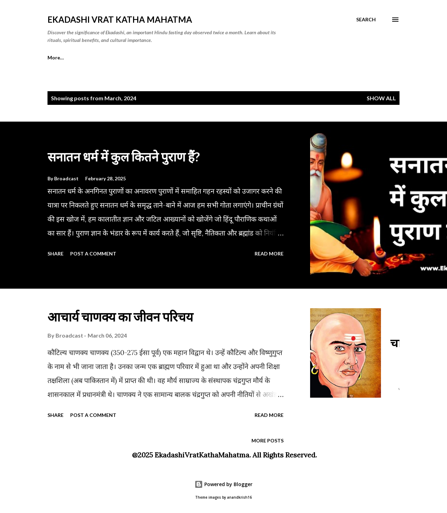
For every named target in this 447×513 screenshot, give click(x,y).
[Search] (366, 19)
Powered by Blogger (223, 484)
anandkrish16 (239, 497)
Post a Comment (93, 253)
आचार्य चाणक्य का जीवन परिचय (120, 316)
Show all (381, 98)
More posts (267, 440)
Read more (269, 253)
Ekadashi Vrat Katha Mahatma (119, 19)
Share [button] (55, 253)
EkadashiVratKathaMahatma (202, 454)
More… (55, 57)
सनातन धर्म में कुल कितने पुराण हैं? (123, 156)
